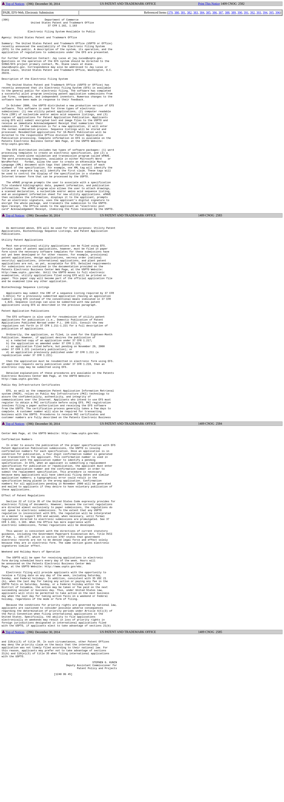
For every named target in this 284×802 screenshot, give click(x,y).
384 (202, 12)
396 (277, 12)
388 (227, 12)
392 (252, 12)
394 (265, 12)
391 (246, 12)
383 (195, 12)
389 (233, 12)
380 (176, 12)
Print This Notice (209, 3)
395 (271, 12)
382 (189, 12)
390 (239, 12)
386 (214, 12)
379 (170, 12)
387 (221, 12)
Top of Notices (13, 4)
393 (258, 12)
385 (208, 12)
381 (183, 12)
